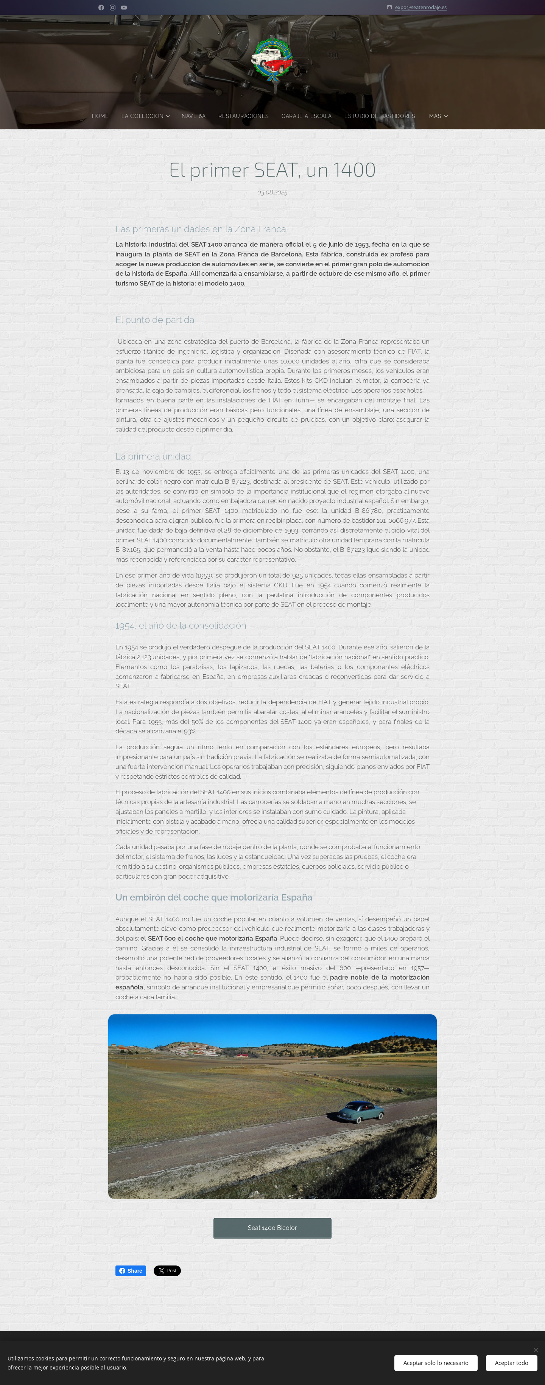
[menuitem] (142, 116)
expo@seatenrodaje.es (421, 7)
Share (130, 1271)
